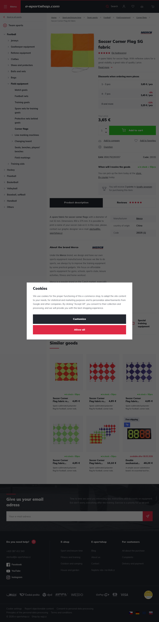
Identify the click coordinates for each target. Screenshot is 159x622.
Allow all (79, 330)
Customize (79, 319)
